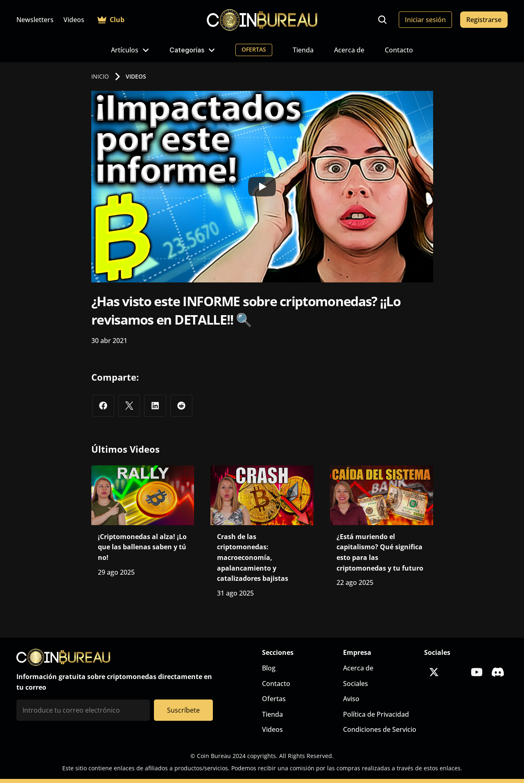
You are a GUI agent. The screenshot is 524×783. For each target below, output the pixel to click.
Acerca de (349, 49)
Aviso (351, 698)
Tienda (303, 49)
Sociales (355, 683)
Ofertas (274, 698)
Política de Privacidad (376, 714)
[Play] (262, 186)
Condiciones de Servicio (379, 729)
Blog (269, 667)
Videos (73, 19)
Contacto (399, 49)
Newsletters (35, 19)
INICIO (100, 76)
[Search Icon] (382, 19)
